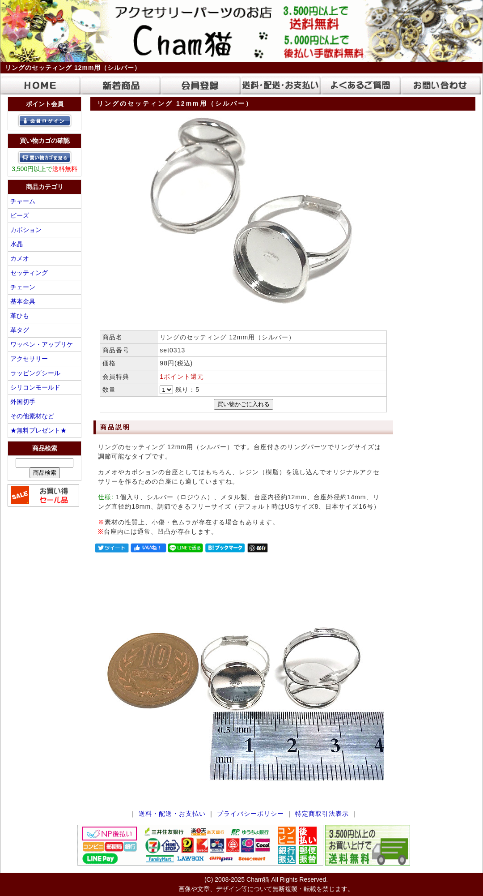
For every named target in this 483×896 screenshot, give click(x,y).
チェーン (22, 287)
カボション (26, 229)
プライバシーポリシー (250, 813)
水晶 (16, 244)
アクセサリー (29, 358)
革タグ (19, 330)
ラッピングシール (35, 373)
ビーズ (19, 215)
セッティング (29, 272)
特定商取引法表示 (322, 813)
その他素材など (32, 416)
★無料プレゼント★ (38, 430)
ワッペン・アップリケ (41, 344)
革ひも (19, 315)
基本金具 (22, 301)
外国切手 (22, 401)
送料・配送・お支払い (172, 813)
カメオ (19, 258)
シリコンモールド (35, 387)
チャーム (22, 201)
